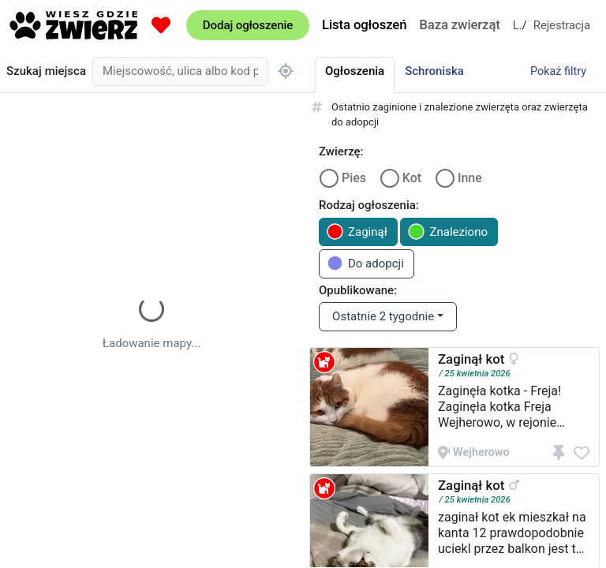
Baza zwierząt (459, 24)
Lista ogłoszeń (364, 24)
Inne (470, 177)
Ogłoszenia (354, 71)
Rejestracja (561, 25)
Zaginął (357, 231)
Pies (354, 177)
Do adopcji (365, 263)
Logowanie (517, 25)
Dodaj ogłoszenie (248, 25)
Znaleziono (448, 231)
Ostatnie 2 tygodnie (383, 316)
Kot (411, 177)
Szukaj (46, 71)
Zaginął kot (471, 359)
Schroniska (434, 71)
